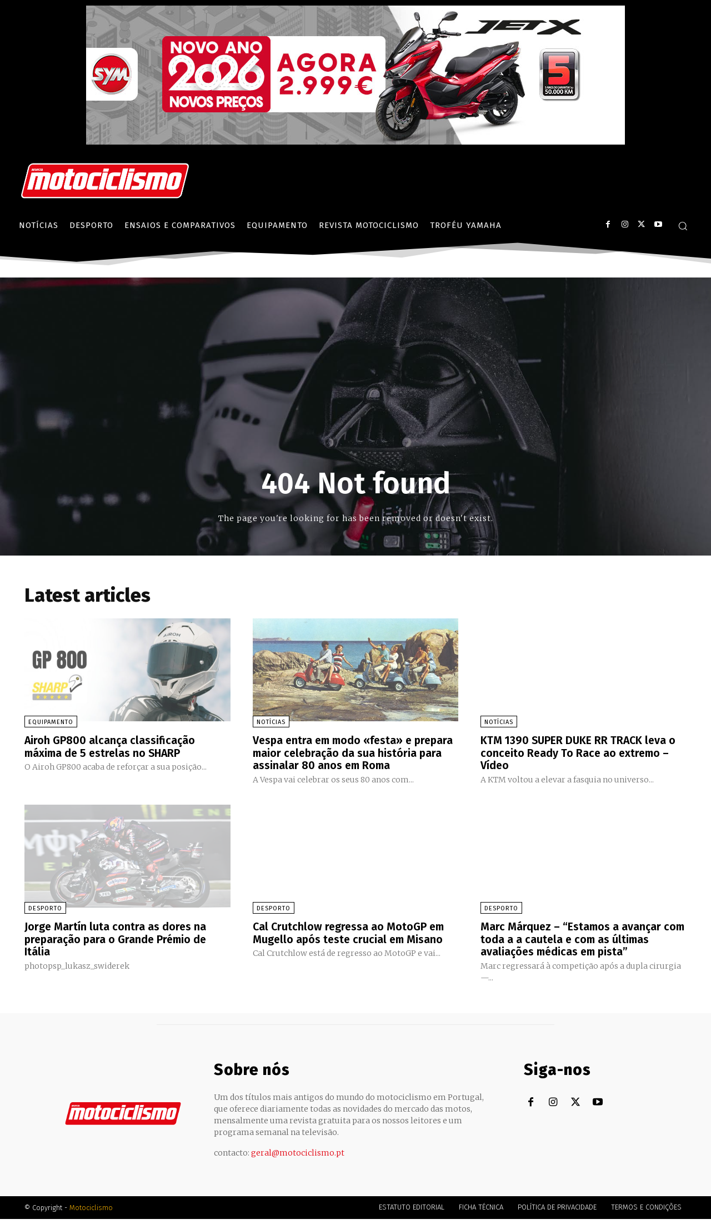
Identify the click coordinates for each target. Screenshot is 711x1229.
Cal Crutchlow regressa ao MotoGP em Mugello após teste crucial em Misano (350, 944)
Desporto (45, 919)
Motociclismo (91, 1217)
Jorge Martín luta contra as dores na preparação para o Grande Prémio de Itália (118, 950)
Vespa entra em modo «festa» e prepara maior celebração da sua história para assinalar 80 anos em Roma (340, 759)
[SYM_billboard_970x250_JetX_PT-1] (355, 141)
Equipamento (50, 722)
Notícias (271, 722)
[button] (683, 226)
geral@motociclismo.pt (297, 1163)
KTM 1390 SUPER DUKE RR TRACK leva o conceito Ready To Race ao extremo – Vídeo (579, 752)
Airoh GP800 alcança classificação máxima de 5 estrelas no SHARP (110, 746)
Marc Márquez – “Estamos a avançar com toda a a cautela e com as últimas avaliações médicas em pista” (578, 950)
